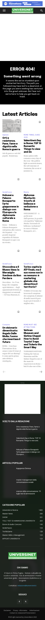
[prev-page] (4, 372)
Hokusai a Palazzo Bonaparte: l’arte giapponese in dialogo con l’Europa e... (28, 452)
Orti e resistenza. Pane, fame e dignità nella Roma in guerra (11, 144)
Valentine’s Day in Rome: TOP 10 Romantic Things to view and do (32, 146)
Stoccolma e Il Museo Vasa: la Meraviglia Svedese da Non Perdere (11, 273)
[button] (4, 10)
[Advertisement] (22, 37)
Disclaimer (7, 610)
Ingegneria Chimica (23, 468)
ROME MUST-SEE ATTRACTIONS (30, 326)
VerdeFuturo (7, 192)
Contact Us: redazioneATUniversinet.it (22, 613)
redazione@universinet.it (26, 585)
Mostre (26, 192)
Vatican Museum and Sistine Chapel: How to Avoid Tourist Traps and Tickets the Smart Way (33, 339)
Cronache (6, 325)
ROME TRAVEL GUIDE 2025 (32, 136)
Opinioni (5, 135)
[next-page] (41, 372)
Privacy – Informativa (20, 610)
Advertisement (34, 610)
